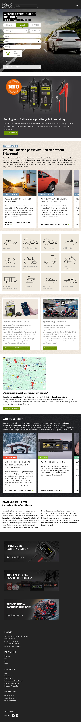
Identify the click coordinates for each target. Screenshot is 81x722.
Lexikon (6, 664)
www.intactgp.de (10, 701)
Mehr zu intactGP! (50, 348)
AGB (5, 673)
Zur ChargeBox (11, 133)
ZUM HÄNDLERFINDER (11, 409)
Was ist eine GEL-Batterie (50, 491)
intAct (6, 659)
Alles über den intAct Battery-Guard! (16, 348)
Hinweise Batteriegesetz (12, 683)
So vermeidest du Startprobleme (18, 491)
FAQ (5, 661)
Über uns (7, 656)
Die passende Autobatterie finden (54, 225)
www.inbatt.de (9, 696)
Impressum (8, 676)
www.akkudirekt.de (10, 698)
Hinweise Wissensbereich (12, 686)
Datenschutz (8, 678)
